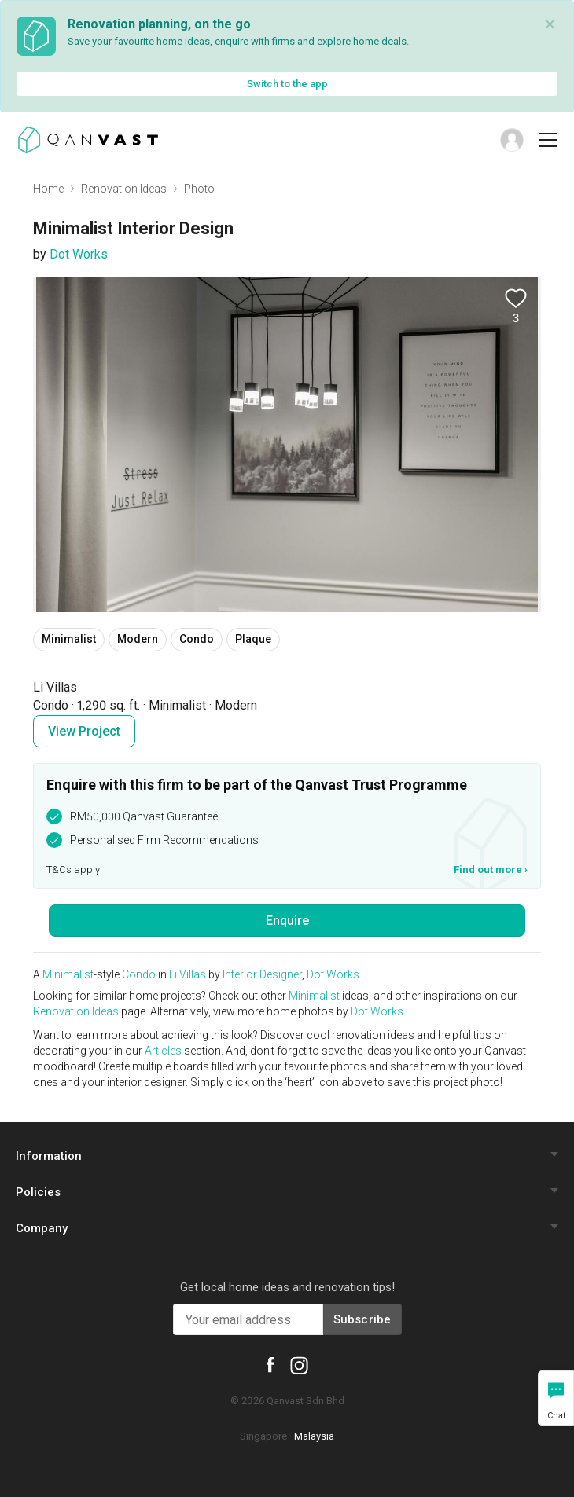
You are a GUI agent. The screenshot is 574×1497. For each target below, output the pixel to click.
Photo (199, 188)
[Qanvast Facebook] (270, 1364)
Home (48, 188)
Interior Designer (262, 974)
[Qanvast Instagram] (299, 1365)
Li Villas (187, 974)
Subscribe (362, 1319)
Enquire (287, 920)
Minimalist (68, 974)
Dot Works (79, 254)
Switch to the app (287, 84)
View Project (84, 731)
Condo (139, 974)
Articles (163, 1050)
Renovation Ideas (124, 188)
